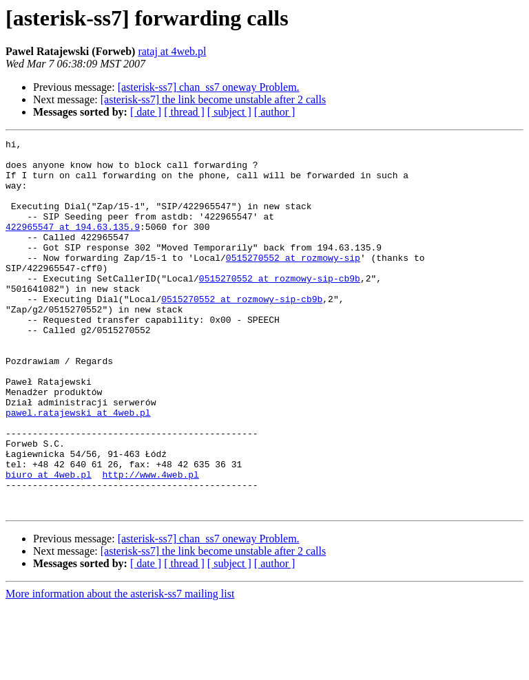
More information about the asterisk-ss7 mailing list (120, 668)
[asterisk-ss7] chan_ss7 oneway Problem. (209, 87)
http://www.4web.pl (150, 542)
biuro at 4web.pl (49, 542)
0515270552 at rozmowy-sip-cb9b (279, 307)
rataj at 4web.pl (172, 51)
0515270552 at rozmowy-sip (293, 282)
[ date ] (145, 112)
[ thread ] (184, 112)
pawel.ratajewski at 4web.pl (78, 468)
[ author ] (274, 112)
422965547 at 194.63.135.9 (73, 245)
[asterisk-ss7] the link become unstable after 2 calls (213, 99)
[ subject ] (229, 112)
